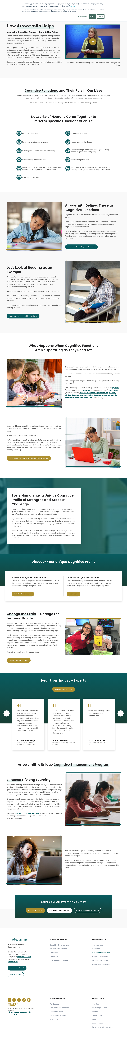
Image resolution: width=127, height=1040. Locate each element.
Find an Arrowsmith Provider (59, 910)
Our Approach (98, 945)
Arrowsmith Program (58, 1015)
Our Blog (95, 1004)
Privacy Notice (13, 1012)
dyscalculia (114, 390)
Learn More (74, 594)
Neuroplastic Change (58, 949)
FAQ (94, 1019)
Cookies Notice (26, 1012)
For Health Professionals (59, 1008)
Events (95, 1012)
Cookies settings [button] (82, 16)
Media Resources (99, 1023)
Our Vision (54, 953)
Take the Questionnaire (22, 594)
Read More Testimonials (63, 689)
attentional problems (82, 397)
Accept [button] (92, 16)
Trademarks (12, 1014)
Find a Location (15, 974)
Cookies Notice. (72, 6)
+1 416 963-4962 (24, 957)
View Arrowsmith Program (19, 660)
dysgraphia (87, 390)
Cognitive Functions (100, 957)
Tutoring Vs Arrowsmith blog (26, 813)
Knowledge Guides (99, 1008)
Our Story (54, 957)
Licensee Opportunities (59, 960)
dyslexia (115, 388)
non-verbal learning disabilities (94, 393)
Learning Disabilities (100, 960)
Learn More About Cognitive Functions (81, 247)
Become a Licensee (35, 910)
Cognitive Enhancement (59, 945)
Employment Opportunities (103, 1027)
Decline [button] (101, 16)
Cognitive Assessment (101, 964)
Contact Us (13, 962)
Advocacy (54, 1019)
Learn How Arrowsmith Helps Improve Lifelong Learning (29, 458)
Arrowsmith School (17, 968)
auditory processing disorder (88, 395)
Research (96, 949)
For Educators (55, 1004)
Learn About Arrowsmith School (87, 910)
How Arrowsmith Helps (101, 953)
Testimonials (97, 1015)
